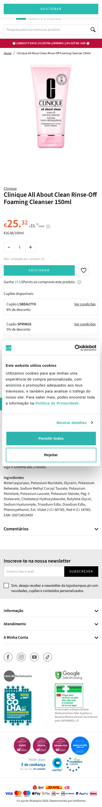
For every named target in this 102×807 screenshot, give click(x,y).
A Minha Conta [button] (16, 637)
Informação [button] (13, 611)
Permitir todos (51, 438)
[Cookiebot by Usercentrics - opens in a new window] (74, 348)
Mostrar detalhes (72, 422)
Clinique (10, 188)
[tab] (51, 529)
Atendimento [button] (15, 624)
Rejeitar (51, 455)
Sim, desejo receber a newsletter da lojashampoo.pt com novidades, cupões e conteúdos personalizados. (54, 588)
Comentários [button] (16, 529)
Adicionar (39, 270)
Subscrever (81, 571)
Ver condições (85, 304)
